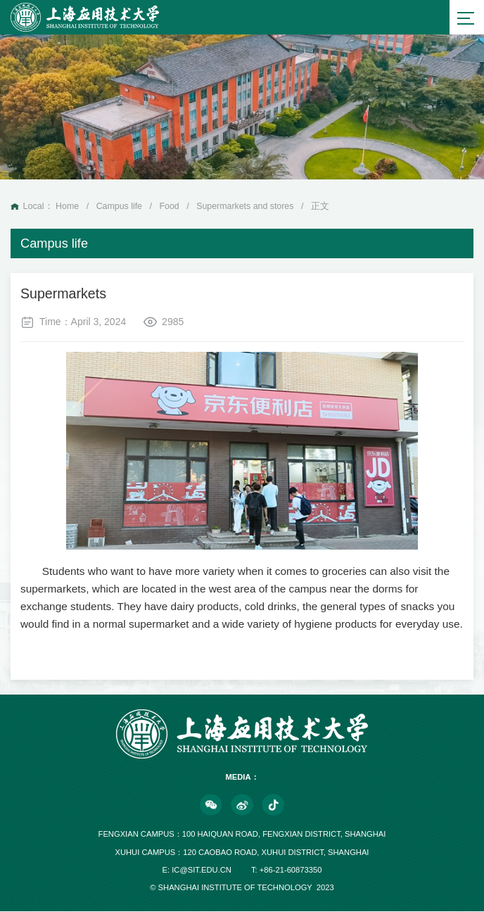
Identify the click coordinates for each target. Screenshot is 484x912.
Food (170, 207)
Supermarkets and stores (247, 207)
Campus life (120, 207)
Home (67, 207)
